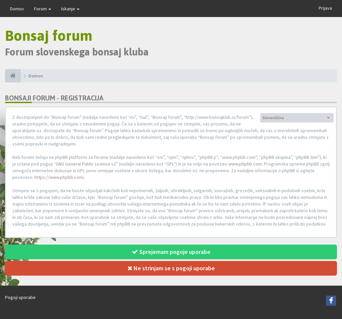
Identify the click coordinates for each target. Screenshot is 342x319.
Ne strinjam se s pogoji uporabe (171, 268)
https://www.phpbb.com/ (59, 177)
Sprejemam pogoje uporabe (171, 252)
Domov (17, 9)
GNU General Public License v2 (86, 164)
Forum (42, 9)
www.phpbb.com (245, 164)
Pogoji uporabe (20, 297)
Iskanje (70, 9)
